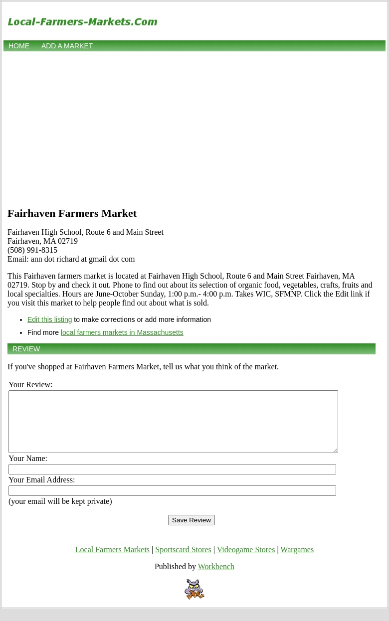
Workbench (216, 578)
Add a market (67, 46)
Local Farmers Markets (112, 561)
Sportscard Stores (183, 561)
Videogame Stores (246, 561)
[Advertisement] (194, 128)
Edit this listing (49, 319)
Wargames (297, 561)
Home (18, 46)
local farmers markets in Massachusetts (122, 332)
